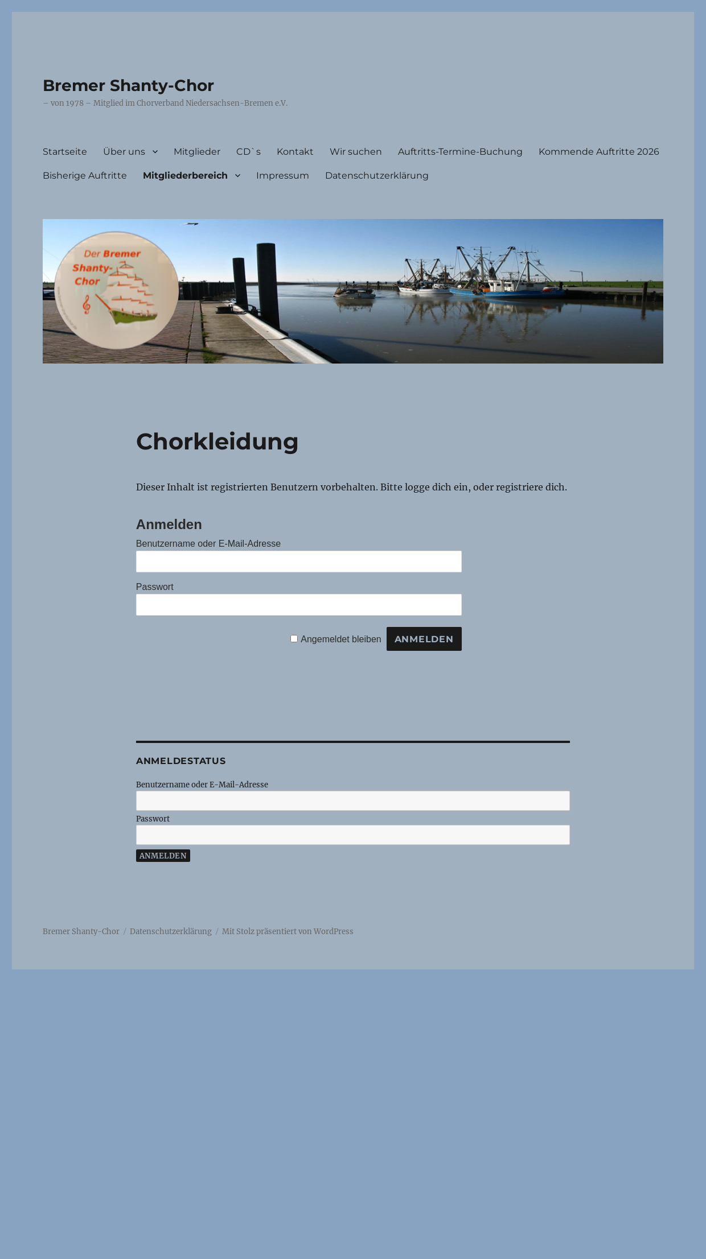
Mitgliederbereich (185, 175)
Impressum (282, 175)
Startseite (65, 151)
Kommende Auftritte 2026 (599, 151)
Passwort (155, 587)
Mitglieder (197, 151)
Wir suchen (356, 151)
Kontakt (295, 151)
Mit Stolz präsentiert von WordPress (288, 931)
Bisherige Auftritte (85, 175)
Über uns (124, 151)
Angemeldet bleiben (341, 639)
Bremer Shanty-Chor (128, 85)
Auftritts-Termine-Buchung (460, 151)
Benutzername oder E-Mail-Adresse (208, 543)
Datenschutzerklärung (377, 175)
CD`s (248, 151)
